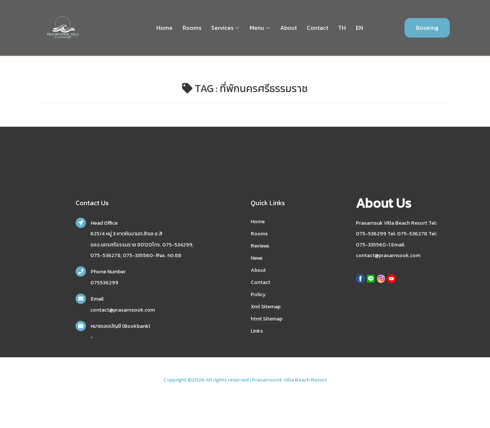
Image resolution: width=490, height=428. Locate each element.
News (257, 258)
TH (342, 27)
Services (222, 27)
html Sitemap (266, 319)
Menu (257, 27)
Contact (317, 27)
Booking (427, 27)
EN (359, 27)
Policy (258, 294)
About (288, 27)
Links (257, 331)
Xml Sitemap (266, 307)
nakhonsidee (50, 389)
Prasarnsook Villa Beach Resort (289, 380)
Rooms (192, 27)
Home (164, 27)
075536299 (104, 283)
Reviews (260, 246)
